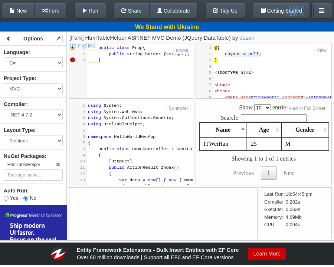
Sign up (295, 14)
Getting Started (281, 11)
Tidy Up (225, 11)
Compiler (15, 104)
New (18, 11)
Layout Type (19, 130)
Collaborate (173, 11)
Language (16, 52)
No (29, 198)
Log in (297, 7)
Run (90, 11)
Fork (50, 11)
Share (131, 11)
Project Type (19, 78)
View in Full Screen (308, 108)
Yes (11, 198)
